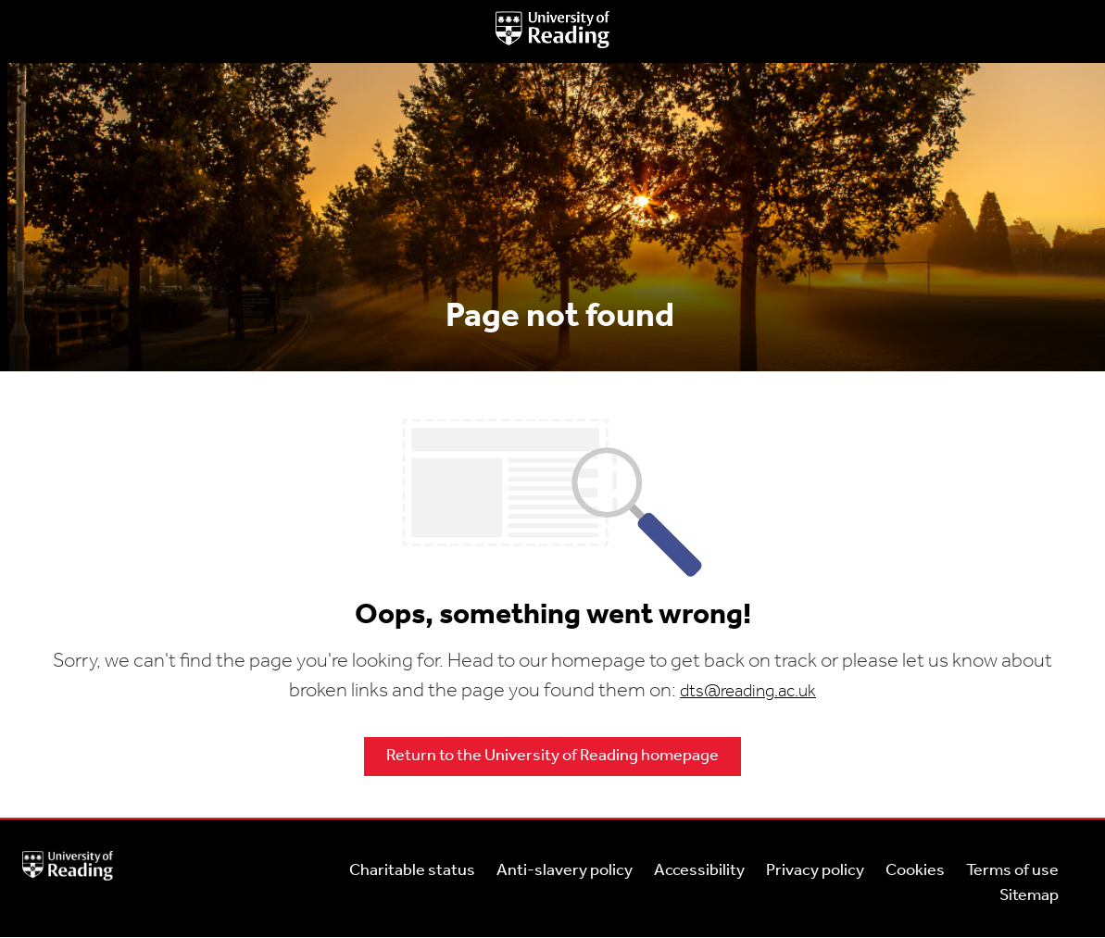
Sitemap (1029, 896)
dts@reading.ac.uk (748, 692)
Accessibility (699, 871)
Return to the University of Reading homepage (552, 756)
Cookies (915, 871)
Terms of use (1012, 871)
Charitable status (412, 871)
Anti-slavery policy (564, 871)
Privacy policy (815, 871)
